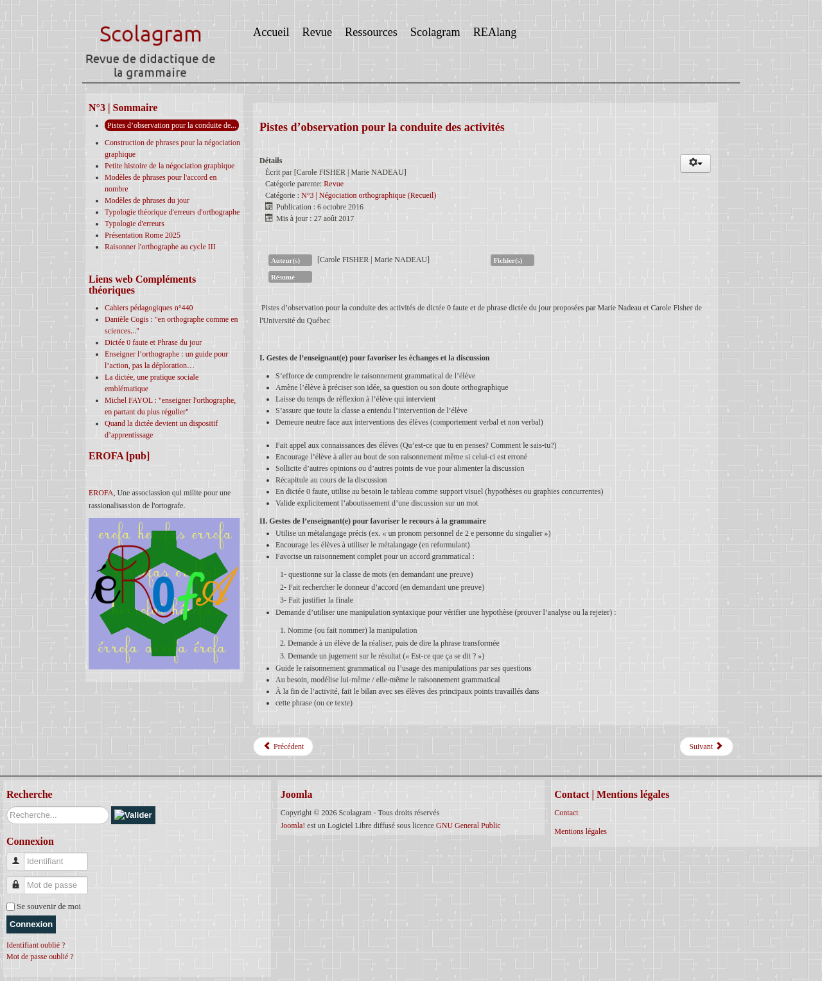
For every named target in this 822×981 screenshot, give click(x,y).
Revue (334, 183)
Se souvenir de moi (49, 906)
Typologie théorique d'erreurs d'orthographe (172, 212)
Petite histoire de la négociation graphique (169, 165)
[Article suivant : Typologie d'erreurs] (706, 746)
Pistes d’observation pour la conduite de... (171, 125)
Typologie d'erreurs (134, 223)
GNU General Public (468, 825)
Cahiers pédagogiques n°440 (149, 307)
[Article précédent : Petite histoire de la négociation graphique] (283, 746)
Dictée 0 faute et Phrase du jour (153, 342)
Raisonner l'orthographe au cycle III (160, 246)
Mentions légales (580, 831)
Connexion (31, 924)
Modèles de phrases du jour (147, 200)
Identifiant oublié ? (35, 945)
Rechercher (6, 806)
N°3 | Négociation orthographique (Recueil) (368, 195)
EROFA (101, 492)
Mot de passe (20, 879)
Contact (566, 812)
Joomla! (293, 825)
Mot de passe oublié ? (40, 956)
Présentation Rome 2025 (142, 235)
